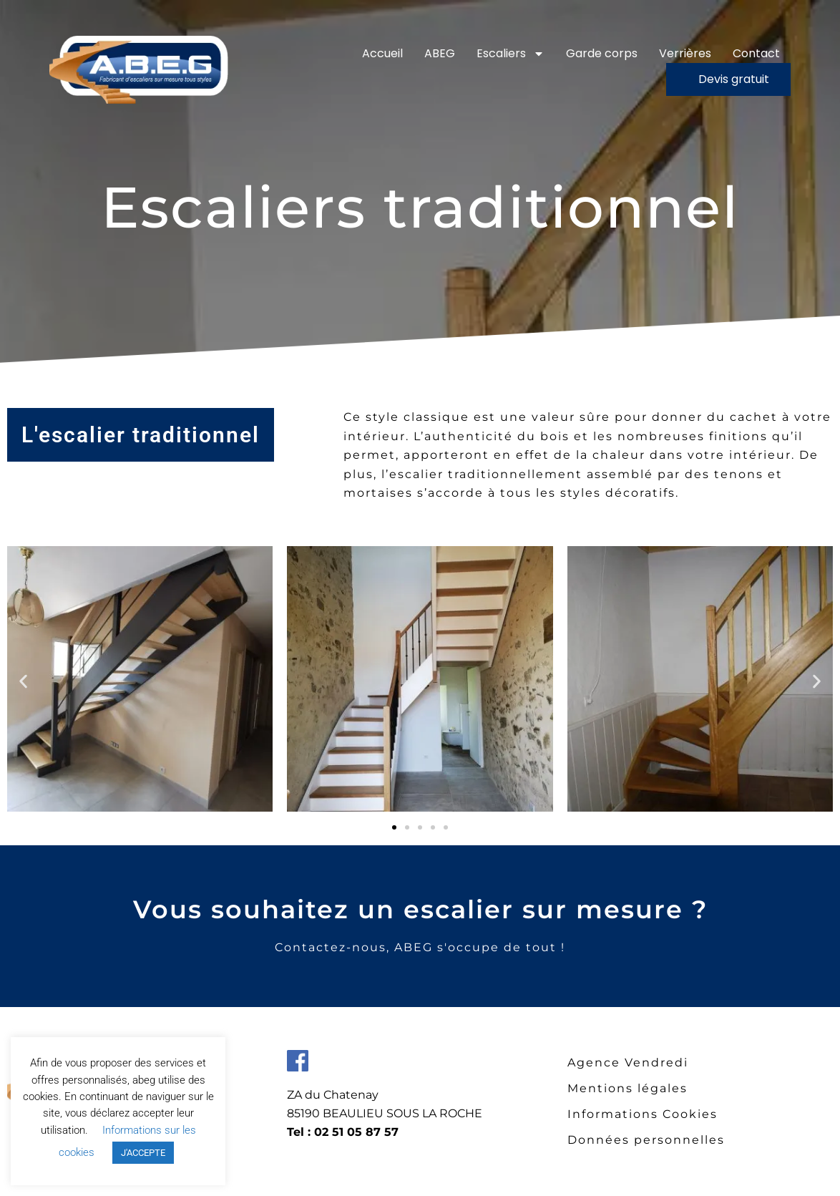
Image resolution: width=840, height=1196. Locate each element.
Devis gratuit (733, 79)
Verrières (685, 53)
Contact (756, 53)
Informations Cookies (642, 1114)
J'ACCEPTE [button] (143, 1152)
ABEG (439, 53)
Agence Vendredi (627, 1062)
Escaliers (510, 53)
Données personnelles (646, 1140)
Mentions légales (627, 1088)
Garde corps (602, 53)
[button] (23, 681)
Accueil (382, 53)
